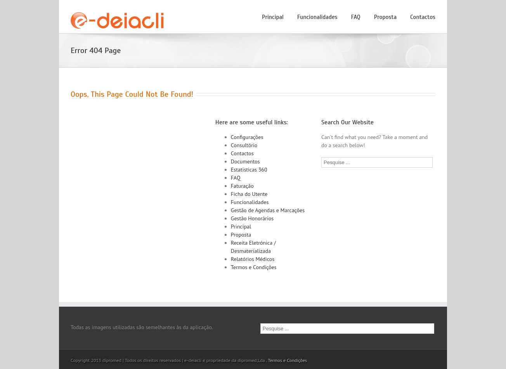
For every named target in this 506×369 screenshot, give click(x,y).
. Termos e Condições (286, 360)
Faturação (242, 185)
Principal (273, 17)
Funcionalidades (317, 17)
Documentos (245, 161)
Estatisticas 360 (249, 169)
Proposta (385, 17)
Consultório (244, 145)
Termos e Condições (254, 267)
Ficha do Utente (249, 194)
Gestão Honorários (252, 218)
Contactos (422, 17)
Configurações (247, 137)
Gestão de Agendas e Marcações (268, 210)
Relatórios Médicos (252, 259)
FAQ (355, 17)
